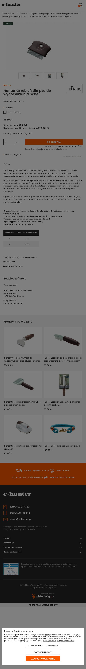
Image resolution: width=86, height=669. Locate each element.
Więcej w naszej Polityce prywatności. (58, 640)
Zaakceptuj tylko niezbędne (43, 645)
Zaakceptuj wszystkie (43, 658)
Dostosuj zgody (43, 652)
